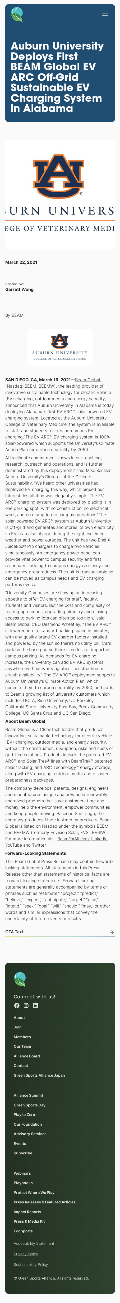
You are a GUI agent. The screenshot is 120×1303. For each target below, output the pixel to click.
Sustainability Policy (30, 1264)
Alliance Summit (28, 1096)
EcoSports (23, 1231)
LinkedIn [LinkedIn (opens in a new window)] (99, 838)
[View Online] (60, 931)
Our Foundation (27, 1124)
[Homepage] (17, 13)
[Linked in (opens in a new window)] (35, 1006)
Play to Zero (24, 1115)
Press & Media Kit (28, 1221)
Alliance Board (26, 1056)
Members (22, 1037)
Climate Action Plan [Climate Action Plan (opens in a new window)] (64, 681)
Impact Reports (27, 1212)
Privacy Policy (25, 1254)
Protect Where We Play (33, 1192)
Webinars (22, 1173)
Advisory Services (29, 1134)
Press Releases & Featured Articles (44, 1202)
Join (17, 1027)
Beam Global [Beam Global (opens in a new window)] (87, 379)
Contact (20, 1066)
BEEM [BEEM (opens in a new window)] (30, 386)
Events (19, 1143)
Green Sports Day (29, 1105)
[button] (104, 10)
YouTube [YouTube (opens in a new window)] (13, 845)
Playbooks (23, 1183)
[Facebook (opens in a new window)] (16, 1006)
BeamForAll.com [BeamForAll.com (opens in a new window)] (73, 838)
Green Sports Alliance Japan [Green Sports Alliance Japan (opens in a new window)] (39, 1075)
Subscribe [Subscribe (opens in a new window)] (22, 1153)
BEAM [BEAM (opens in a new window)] (18, 315)
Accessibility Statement (33, 1243)
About (19, 1018)
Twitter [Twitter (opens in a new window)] (39, 845)
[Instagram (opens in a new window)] (26, 1006)
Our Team (22, 1047)
